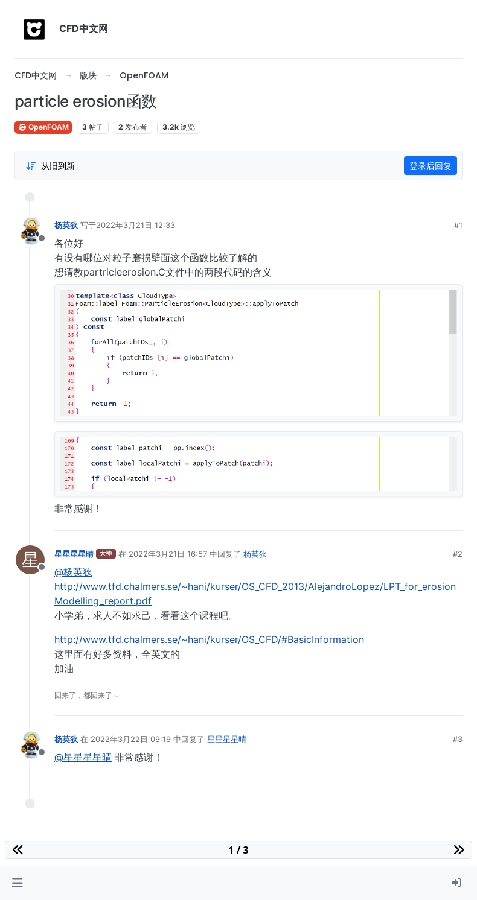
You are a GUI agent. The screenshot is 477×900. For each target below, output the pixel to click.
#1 (458, 225)
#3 (458, 739)
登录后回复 (430, 165)
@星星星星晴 (83, 757)
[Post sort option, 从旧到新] (50, 166)
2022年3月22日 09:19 (131, 739)
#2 (458, 554)
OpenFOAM (43, 127)
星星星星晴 (74, 554)
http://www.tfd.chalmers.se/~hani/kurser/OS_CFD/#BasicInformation (209, 639)
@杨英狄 (73, 572)
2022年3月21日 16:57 (168, 554)
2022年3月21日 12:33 (135, 225)
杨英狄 (66, 225)
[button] (17, 883)
